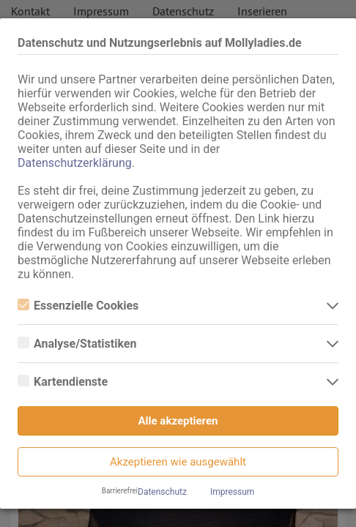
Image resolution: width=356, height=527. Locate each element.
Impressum (232, 492)
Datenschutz (162, 492)
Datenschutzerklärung (75, 163)
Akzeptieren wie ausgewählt (178, 461)
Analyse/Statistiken (77, 344)
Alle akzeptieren (178, 420)
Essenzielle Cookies (78, 306)
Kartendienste (63, 382)
